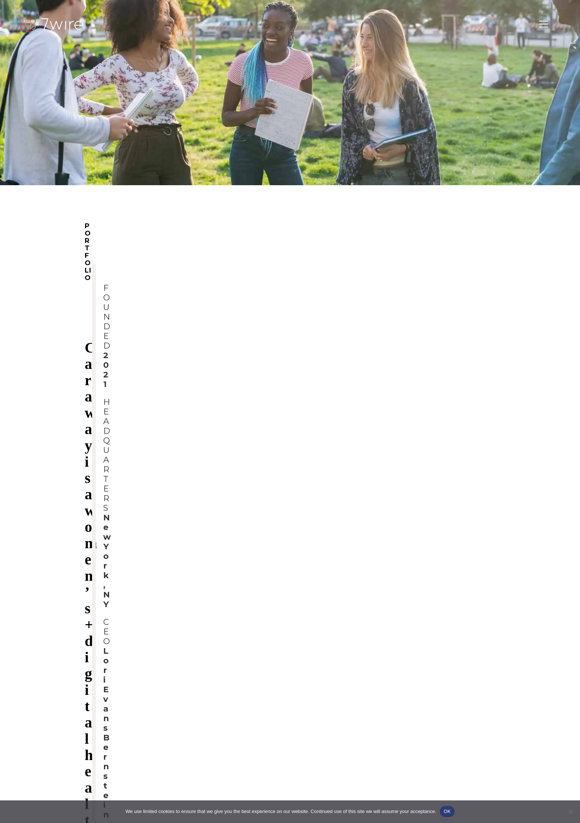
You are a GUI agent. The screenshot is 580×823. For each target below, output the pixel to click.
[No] (570, 811)
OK (447, 811)
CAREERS (440, 379)
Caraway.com (106, 555)
